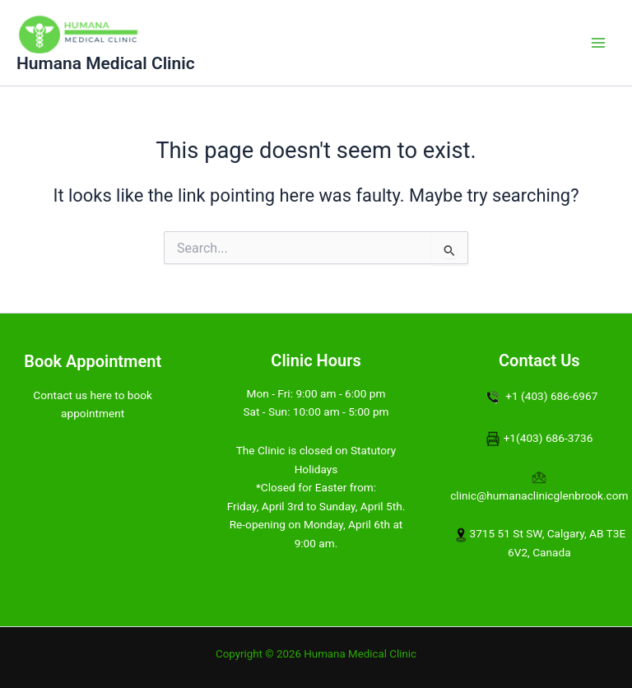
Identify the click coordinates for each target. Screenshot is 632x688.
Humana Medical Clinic (105, 63)
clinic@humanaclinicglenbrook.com (539, 495)
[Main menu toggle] (598, 43)
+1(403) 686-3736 (548, 437)
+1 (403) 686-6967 (551, 395)
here (101, 395)
